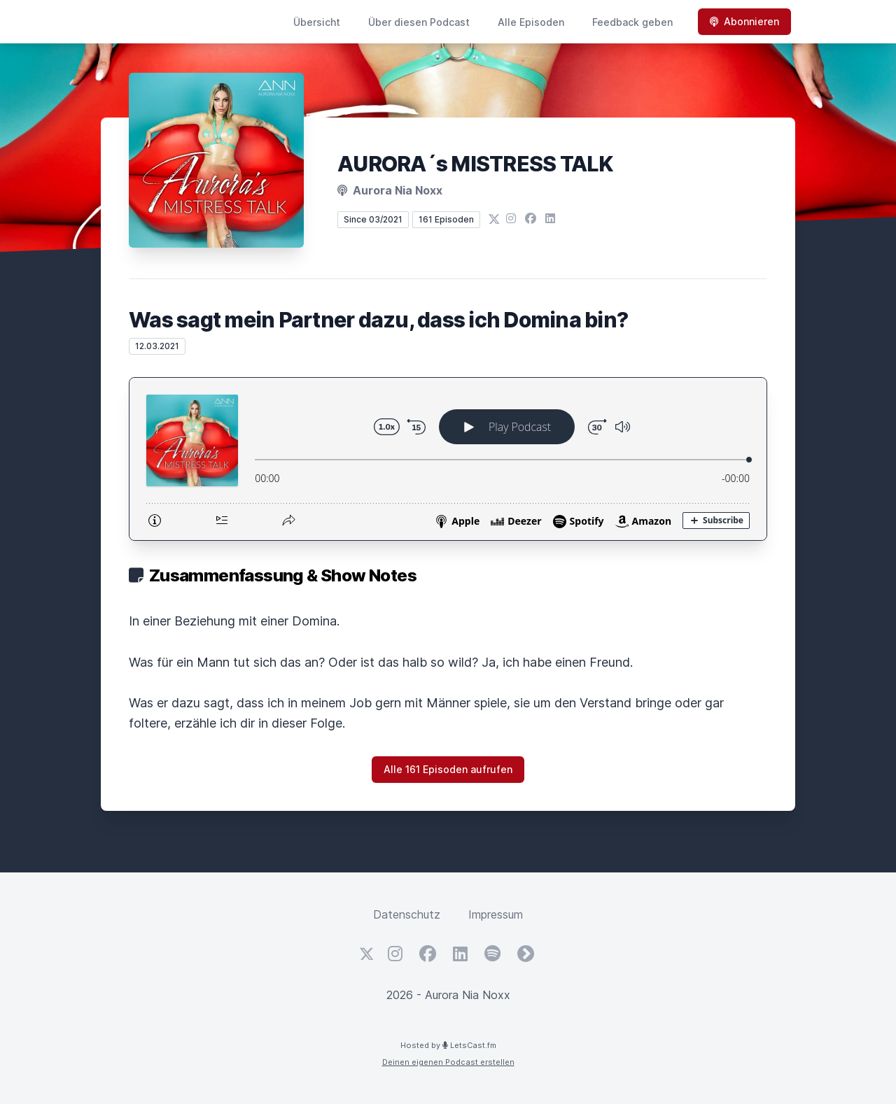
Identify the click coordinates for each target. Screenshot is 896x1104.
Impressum (495, 914)
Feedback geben (632, 22)
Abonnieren (744, 21)
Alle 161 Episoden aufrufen (448, 769)
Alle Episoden (531, 22)
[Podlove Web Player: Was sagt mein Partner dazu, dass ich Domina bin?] (448, 459)
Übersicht (316, 22)
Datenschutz (406, 914)
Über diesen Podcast (419, 22)
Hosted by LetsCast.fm (448, 1045)
